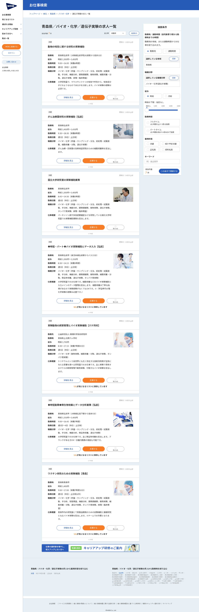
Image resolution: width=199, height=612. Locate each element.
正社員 (151, 149)
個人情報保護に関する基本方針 (104, 604)
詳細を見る (68, 97)
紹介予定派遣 (169, 144)
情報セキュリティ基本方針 (152, 604)
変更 (174, 59)
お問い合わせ (11, 62)
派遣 (150, 144)
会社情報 (5, 67)
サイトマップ (167, 604)
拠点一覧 (5, 38)
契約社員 (167, 149)
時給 (150, 96)
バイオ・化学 (64, 14)
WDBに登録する (11, 47)
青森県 (52, 14)
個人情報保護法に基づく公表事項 (129, 604)
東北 (45, 14)
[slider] (147, 109)
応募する (93, 97)
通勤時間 (170, 51)
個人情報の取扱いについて (83, 604)
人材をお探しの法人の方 (10, 71)
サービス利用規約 (65, 604)
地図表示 (134, 33)
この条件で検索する (169, 171)
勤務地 (151, 51)
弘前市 (121, 573)
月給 (168, 96)
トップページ (34, 14)
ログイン (11, 53)
